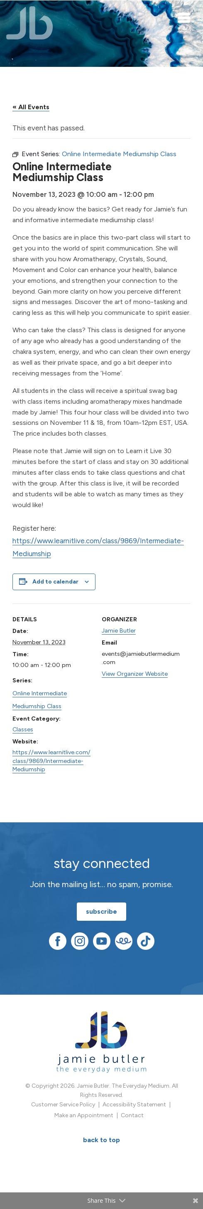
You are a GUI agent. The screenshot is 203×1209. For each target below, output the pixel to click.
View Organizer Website (135, 673)
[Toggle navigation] (184, 17)
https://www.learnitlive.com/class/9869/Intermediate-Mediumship (51, 760)
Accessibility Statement (134, 1104)
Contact (132, 1115)
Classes (22, 729)
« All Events (30, 107)
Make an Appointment (83, 1115)
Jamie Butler (119, 630)
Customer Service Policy (63, 1104)
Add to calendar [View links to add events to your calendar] (55, 581)
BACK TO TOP (101, 1140)
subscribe (101, 911)
